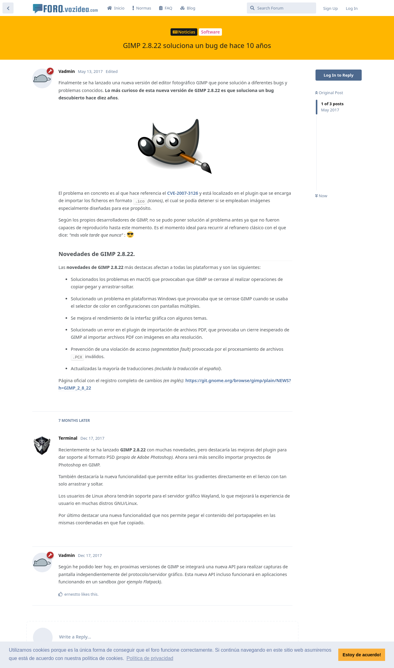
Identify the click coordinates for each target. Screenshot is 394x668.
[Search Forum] (281, 8)
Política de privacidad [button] (150, 658)
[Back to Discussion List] (8, 8)
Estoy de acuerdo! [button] (362, 654)
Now (321, 195)
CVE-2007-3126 (182, 193)
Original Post (329, 92)
